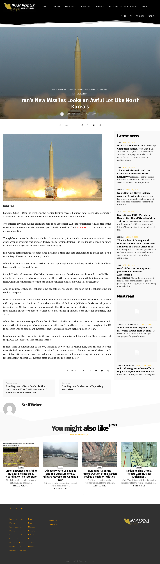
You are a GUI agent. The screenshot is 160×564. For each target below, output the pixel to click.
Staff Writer (73, 114)
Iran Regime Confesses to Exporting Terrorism (82, 388)
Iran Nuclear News (59, 90)
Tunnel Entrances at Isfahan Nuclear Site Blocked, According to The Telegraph (21, 473)
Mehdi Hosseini (60, 488)
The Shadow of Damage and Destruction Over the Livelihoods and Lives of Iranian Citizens (136, 243)
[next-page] (82, 495)
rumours (81, 227)
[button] (130, 16)
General (120, 190)
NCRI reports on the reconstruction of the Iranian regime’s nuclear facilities (99, 473)
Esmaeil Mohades (21, 486)
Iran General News (125, 365)
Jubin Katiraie (99, 486)
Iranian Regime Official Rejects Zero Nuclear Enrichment (139, 473)
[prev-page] (76, 495)
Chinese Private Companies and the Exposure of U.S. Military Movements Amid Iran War (60, 475)
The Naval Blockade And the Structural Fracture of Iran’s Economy (133, 173)
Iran (119, 142)
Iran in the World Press (128, 324)
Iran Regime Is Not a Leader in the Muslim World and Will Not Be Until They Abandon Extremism (26, 389)
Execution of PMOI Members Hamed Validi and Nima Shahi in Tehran (136, 218)
